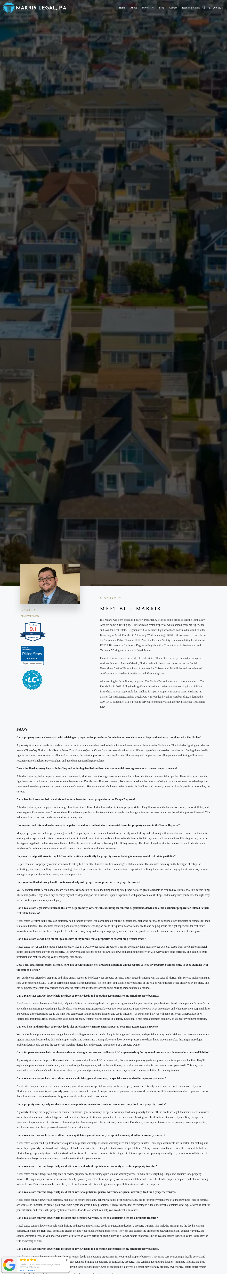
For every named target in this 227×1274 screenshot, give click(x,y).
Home (122, 7)
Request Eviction (191, 7)
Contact (173, 7)
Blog (161, 7)
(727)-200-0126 (212, 7)
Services (146, 7)
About (133, 7)
